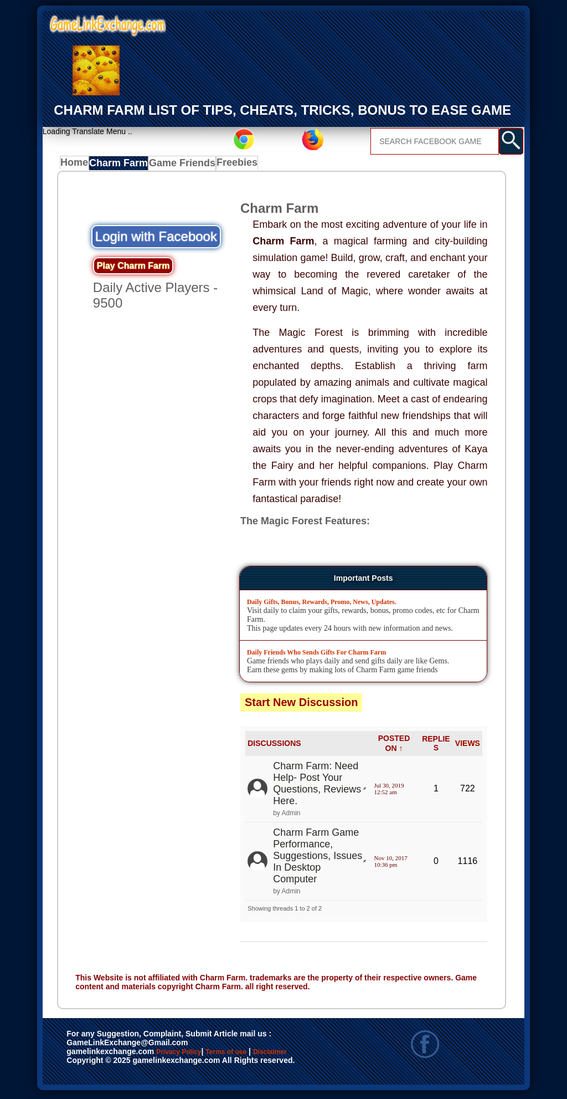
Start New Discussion (301, 705)
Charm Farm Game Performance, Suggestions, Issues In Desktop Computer (317, 858)
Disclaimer (91, 1067)
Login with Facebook (156, 239)
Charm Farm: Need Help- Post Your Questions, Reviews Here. (317, 786)
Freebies (237, 165)
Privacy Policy (190, 1055)
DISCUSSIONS (274, 746)
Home (76, 165)
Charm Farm (122, 165)
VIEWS (467, 746)
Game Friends (183, 165)
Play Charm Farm (133, 268)
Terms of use (259, 1055)
